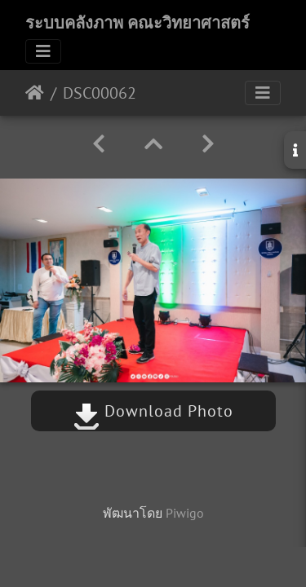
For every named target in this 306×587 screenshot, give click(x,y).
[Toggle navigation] (43, 51)
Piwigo (185, 513)
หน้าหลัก (34, 93)
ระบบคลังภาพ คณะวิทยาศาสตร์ (137, 22)
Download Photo (153, 410)
